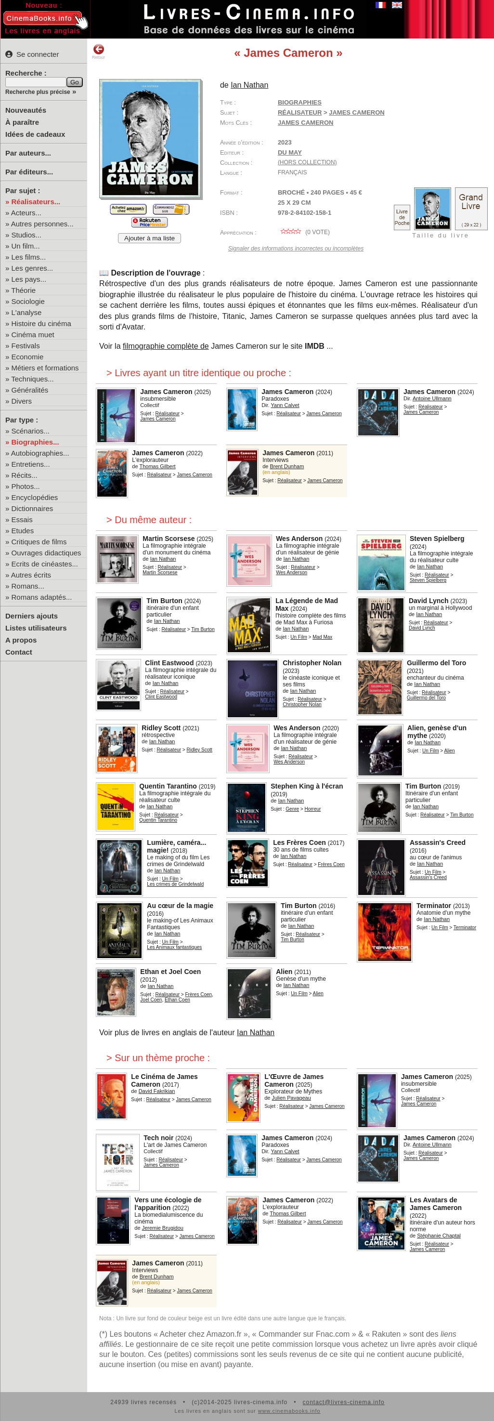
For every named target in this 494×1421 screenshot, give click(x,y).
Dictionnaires (32, 508)
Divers (22, 401)
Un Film (298, 637)
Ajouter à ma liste (149, 238)
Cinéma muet (33, 334)
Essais (22, 519)
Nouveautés (25, 110)
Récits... (25, 475)
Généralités (30, 390)
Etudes (23, 530)
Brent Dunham (287, 466)
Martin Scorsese (169, 538)
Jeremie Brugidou (162, 1228)
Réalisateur (300, 112)
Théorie (23, 290)
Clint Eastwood (169, 663)
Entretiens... (31, 464)
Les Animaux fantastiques (174, 947)
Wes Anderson (299, 538)
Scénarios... (31, 431)
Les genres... (32, 268)
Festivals (26, 346)
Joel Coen (151, 999)
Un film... (26, 246)
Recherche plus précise (37, 92)
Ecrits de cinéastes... (45, 564)
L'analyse (27, 312)
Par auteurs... (28, 153)
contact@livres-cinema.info (343, 1402)
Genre (292, 809)
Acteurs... (26, 213)
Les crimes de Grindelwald (175, 884)
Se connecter (32, 54)
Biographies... (35, 442)
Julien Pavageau (291, 1098)
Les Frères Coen (299, 842)
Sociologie (28, 301)
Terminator (433, 905)
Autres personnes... (42, 224)
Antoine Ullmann (432, 398)
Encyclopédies (35, 497)
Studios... (27, 235)
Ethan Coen (177, 999)
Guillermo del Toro (436, 663)
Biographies (300, 102)
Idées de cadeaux (35, 134)
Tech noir (158, 1138)
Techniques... (32, 379)
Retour (98, 51)
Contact (18, 652)
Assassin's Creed (438, 842)
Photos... (26, 486)
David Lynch (429, 601)
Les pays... (29, 279)
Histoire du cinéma (41, 323)
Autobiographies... (40, 453)
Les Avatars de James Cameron (436, 1203)
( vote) (304, 232)
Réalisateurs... (36, 201)
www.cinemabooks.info (289, 1411)
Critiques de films (39, 542)
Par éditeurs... (29, 172)
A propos (21, 640)
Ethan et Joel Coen (170, 971)
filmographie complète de (166, 346)
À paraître (22, 122)
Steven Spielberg (437, 538)
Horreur (313, 809)
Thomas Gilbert (157, 466)
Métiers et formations (45, 368)
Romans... (28, 586)
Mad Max (322, 637)
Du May (290, 152)
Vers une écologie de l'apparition (167, 1203)
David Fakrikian (157, 1091)
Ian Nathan (249, 85)
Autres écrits (31, 575)
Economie (28, 357)
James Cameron (357, 112)
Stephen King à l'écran (307, 786)
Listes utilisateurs (36, 628)
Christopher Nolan (312, 663)
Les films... (29, 257)
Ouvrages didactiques (46, 553)
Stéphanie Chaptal (439, 1235)
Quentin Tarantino (168, 786)
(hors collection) (307, 162)
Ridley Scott (161, 728)
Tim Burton (164, 601)
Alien (449, 750)
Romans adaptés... (42, 597)
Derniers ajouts (31, 616)
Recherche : (26, 73)
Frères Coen (331, 864)
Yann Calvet (285, 405)
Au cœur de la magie (180, 905)
